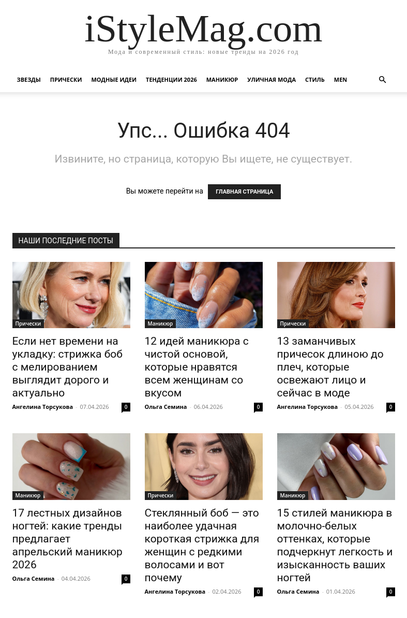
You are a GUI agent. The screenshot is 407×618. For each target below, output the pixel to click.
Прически (66, 79)
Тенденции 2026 (171, 79)
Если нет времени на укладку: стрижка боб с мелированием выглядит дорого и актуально (67, 367)
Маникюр (222, 79)
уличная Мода (271, 79)
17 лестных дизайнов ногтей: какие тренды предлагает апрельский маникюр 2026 (67, 539)
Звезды (29, 79)
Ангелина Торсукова (42, 406)
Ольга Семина (166, 406)
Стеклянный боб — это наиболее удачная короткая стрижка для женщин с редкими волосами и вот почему (202, 545)
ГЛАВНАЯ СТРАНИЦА (244, 191)
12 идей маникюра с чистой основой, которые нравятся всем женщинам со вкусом (197, 367)
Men (340, 79)
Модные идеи (114, 79)
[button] (382, 80)
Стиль (315, 79)
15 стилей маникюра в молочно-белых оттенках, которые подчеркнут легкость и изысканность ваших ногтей (335, 545)
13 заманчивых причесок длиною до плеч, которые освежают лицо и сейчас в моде (330, 367)
